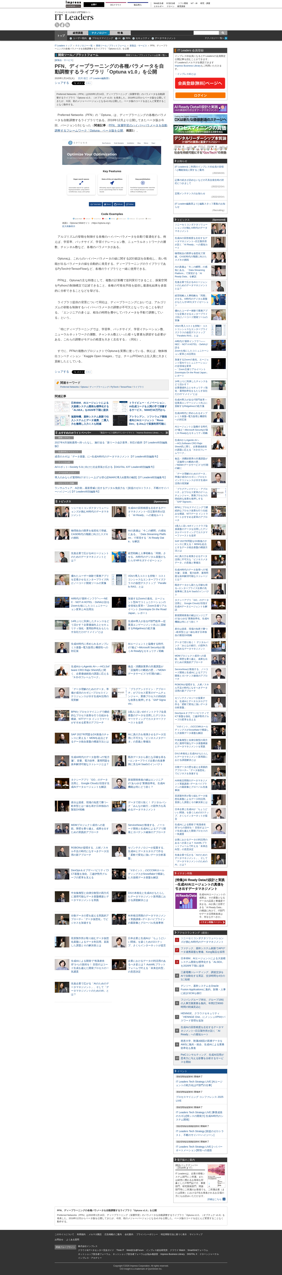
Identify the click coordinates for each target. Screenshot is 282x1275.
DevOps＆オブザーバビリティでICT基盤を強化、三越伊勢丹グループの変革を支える (90, 874)
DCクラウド (115, 5)
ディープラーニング (99, 387)
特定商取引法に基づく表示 (174, 1234)
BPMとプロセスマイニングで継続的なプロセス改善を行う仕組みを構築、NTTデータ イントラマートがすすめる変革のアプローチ (191, 514)
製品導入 (138, 5)
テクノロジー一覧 (84, 45)
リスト (88, 83)
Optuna (84, 387)
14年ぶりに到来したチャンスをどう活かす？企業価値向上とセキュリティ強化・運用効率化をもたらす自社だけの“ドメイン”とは (191, 388)
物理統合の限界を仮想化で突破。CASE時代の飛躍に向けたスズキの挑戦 (90, 534)
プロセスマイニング (102, 38)
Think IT (120, 1250)
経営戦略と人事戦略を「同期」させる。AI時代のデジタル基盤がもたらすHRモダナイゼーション (147, 557)
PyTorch (115, 387)
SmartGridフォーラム (197, 1250)
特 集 (120, 32)
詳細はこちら (215, 1199)
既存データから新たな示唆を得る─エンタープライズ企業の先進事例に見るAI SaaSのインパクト (147, 761)
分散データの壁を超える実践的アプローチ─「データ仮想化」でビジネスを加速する (90, 919)
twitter (57, 24)
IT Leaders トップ (63, 45)
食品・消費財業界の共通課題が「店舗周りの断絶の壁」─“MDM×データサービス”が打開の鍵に (147, 670)
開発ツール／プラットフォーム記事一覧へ (146, 55)
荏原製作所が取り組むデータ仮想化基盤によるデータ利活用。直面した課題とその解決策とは (90, 942)
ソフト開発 (183, 3)
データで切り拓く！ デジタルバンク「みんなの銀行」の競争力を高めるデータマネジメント (147, 806)
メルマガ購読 (95, 1234)
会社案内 (129, 1234)
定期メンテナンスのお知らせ (190, 193)
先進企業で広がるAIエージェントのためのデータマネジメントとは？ (90, 557)
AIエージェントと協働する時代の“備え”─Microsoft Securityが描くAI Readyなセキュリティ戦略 (146, 647)
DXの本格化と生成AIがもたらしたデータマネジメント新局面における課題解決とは (147, 896)
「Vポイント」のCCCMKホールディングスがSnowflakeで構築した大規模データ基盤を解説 (146, 874)
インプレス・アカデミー (90, 1258)
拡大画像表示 (68, 226)
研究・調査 (205, 3)
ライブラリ (138, 387)
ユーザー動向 (80, 38)
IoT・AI (194, 3)
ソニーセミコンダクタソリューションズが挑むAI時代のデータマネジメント (90, 511)
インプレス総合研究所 (157, 1250)
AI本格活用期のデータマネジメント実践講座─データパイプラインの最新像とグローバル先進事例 (147, 919)
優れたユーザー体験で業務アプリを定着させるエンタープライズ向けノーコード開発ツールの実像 (90, 579)
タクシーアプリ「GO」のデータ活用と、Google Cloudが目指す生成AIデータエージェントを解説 (90, 783)
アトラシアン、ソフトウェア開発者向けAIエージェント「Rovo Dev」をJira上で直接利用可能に (148, 420)
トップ (61, 35)
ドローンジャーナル (209, 1254)
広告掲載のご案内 (113, 1234)
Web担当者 (159, 3)
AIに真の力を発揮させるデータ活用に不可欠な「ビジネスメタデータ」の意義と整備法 (147, 738)
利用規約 (81, 1234)
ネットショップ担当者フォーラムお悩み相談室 (135, 1254)
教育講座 (181, 6)
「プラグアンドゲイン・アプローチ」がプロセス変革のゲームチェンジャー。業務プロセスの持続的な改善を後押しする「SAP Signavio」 (147, 696)
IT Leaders (74, 17)
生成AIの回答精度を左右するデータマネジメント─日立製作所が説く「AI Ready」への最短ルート (147, 511)
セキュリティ (143, 38)
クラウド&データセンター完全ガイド (96, 1250)
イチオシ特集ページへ (211, 922)
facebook (62, 24)
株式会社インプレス (87, 1246)
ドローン (170, 6)
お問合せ (59, 1239)
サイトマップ (196, 1234)
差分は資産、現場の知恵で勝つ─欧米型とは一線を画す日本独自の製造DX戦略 (90, 806)
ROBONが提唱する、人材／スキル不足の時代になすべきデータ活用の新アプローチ (90, 851)
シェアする (62, 82)
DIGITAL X (192, 1254)
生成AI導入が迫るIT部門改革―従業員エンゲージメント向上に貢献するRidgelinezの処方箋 (147, 625)
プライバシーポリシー (147, 1234)
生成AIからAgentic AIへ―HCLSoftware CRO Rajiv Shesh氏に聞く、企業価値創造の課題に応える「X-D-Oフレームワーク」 (191, 446)
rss (67, 24)
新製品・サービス (138, 45)
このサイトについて (64, 1234)
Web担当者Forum (135, 1250)
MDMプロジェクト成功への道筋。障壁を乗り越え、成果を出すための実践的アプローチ (90, 829)
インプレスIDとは (186, 74)
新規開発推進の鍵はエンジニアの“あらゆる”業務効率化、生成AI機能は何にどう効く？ (146, 783)
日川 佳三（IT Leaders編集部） (94, 78)
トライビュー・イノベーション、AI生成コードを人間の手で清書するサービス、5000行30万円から (148, 406)
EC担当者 (171, 3)
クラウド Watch (177, 1250)
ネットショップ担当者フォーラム (94, 1254)
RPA (128, 38)
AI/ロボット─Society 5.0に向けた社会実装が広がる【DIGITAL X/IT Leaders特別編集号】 (105, 466)
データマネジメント (165, 38)
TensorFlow (125, 387)
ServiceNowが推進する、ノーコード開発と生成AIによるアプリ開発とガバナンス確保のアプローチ (147, 829)
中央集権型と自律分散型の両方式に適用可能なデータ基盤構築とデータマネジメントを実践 (90, 896)
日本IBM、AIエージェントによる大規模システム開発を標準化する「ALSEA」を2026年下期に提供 (90, 406)
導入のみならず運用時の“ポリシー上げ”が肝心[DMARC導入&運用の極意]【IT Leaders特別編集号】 (111, 477)
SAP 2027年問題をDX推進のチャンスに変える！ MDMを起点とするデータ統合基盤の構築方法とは (90, 738)
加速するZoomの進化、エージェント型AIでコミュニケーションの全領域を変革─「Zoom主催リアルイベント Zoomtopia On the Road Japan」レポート (147, 605)
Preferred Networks (69, 387)
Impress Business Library (188, 65)
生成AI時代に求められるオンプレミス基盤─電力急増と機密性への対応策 (90, 647)
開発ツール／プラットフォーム (111, 45)
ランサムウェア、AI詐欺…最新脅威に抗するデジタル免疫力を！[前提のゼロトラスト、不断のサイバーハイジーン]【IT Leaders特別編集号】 (112, 490)
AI (119, 38)
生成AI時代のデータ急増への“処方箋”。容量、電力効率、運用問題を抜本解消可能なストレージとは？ (90, 761)
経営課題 (78, 32)
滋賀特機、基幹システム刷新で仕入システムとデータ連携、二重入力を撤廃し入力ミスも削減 (90, 420)
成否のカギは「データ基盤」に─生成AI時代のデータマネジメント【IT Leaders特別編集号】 (107, 456)
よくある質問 (72, 1239)
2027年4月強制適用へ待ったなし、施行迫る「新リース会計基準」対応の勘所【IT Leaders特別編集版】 (111, 444)
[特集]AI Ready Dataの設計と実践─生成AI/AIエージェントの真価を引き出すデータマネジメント (200, 884)
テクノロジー (99, 32)
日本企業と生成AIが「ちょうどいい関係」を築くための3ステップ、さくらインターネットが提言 (147, 942)
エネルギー (159, 6)
